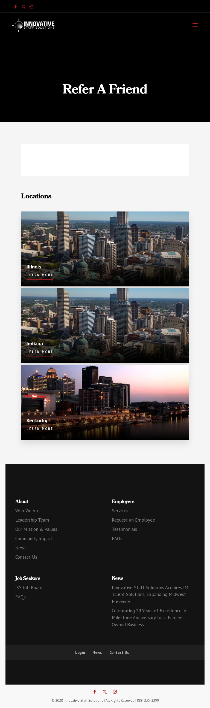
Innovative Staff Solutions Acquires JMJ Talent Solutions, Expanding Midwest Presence (151, 594)
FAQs (117, 538)
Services (120, 511)
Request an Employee (133, 520)
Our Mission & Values (36, 529)
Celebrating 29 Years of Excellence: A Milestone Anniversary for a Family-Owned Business (149, 618)
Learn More (40, 275)
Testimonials (124, 529)
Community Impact (34, 538)
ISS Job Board (28, 588)
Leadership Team (32, 520)
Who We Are (27, 511)
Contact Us (26, 557)
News (21, 548)
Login (80, 652)
